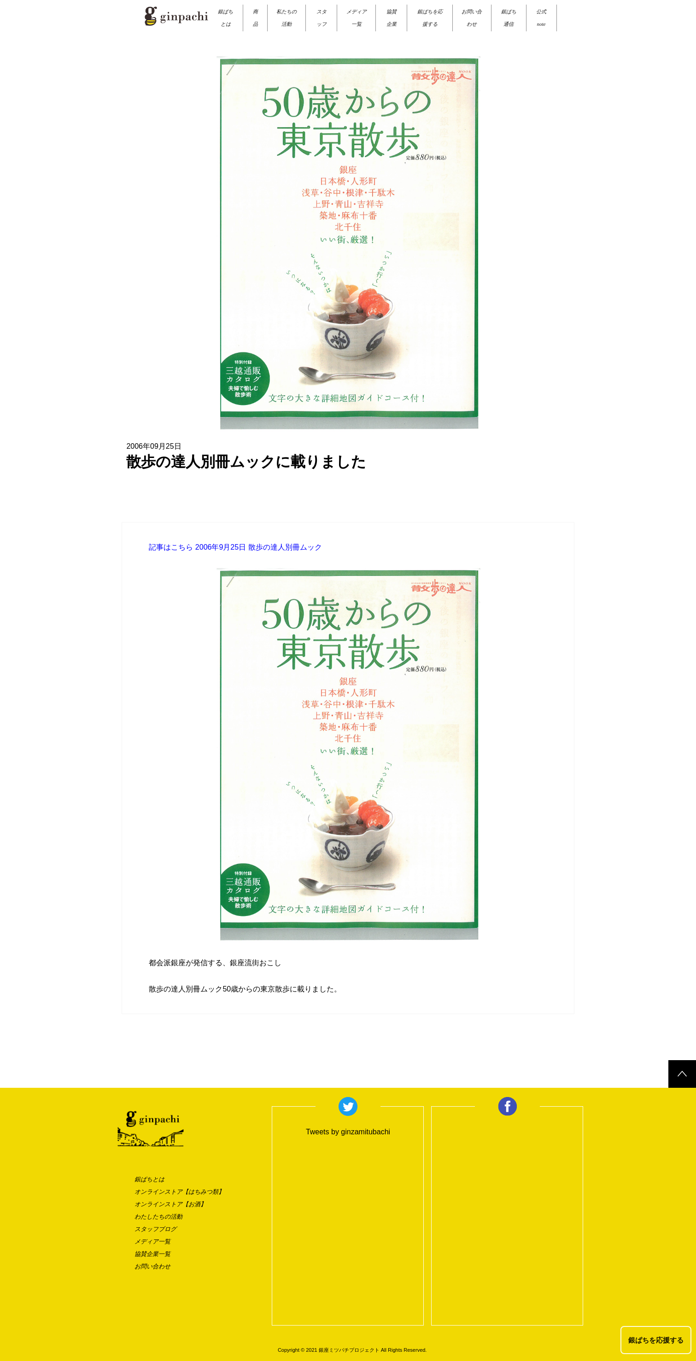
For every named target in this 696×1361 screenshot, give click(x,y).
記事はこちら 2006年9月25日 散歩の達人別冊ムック (235, 547)
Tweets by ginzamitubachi (348, 1132)
